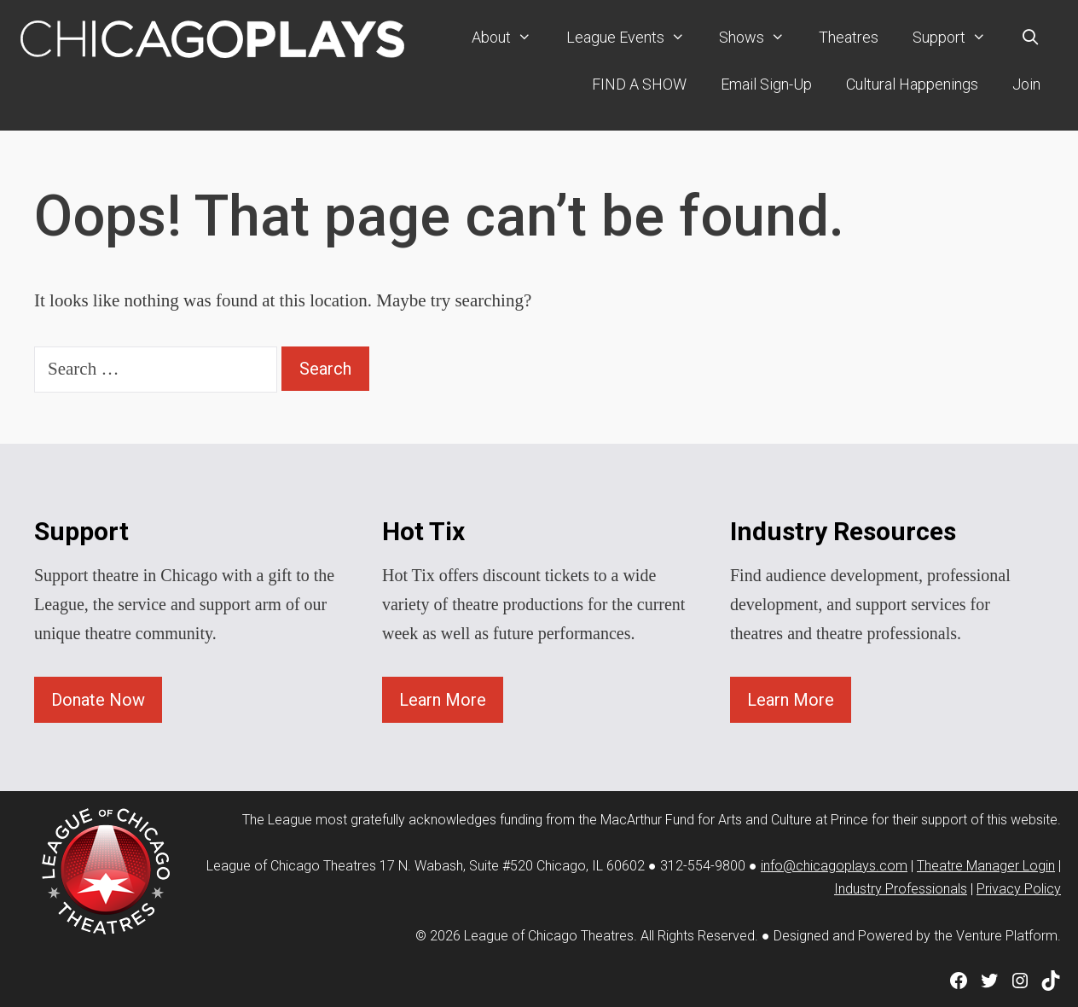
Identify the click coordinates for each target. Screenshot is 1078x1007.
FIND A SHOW (639, 83)
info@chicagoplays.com (834, 865)
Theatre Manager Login (986, 865)
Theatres (848, 37)
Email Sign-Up (766, 83)
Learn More (442, 699)
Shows (760, 37)
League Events (634, 37)
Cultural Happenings (912, 83)
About (510, 37)
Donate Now (98, 699)
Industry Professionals (900, 888)
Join (1026, 83)
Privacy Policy (1019, 888)
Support (958, 37)
